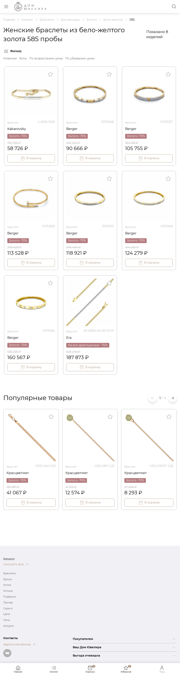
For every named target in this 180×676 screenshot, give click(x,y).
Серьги (7, 608)
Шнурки (8, 625)
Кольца (8, 590)
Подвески (9, 596)
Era (69, 336)
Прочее (8, 602)
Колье (7, 584)
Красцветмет (19, 471)
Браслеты (9, 573)
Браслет (13, 122)
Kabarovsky (18, 128)
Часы (6, 619)
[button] (173, 397)
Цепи (6, 614)
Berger (72, 128)
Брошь (7, 579)
